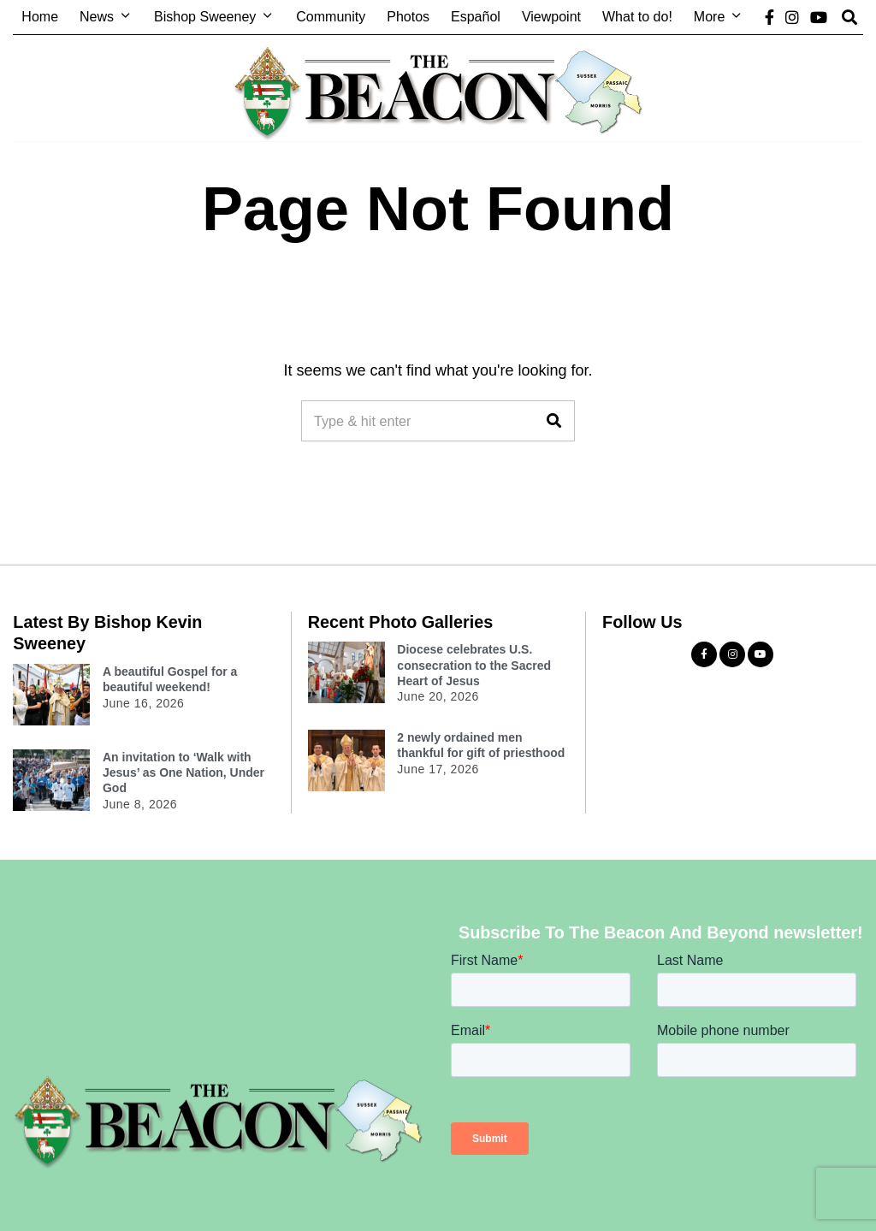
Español (475, 16)
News (97, 16)
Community (330, 16)
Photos (408, 16)
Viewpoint (551, 16)
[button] (554, 420)
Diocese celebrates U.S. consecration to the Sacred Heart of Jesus (474, 664)
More (709, 16)
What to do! (637, 16)
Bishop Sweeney (205, 16)
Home (39, 16)
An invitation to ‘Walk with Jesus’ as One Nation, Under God (183, 772)
